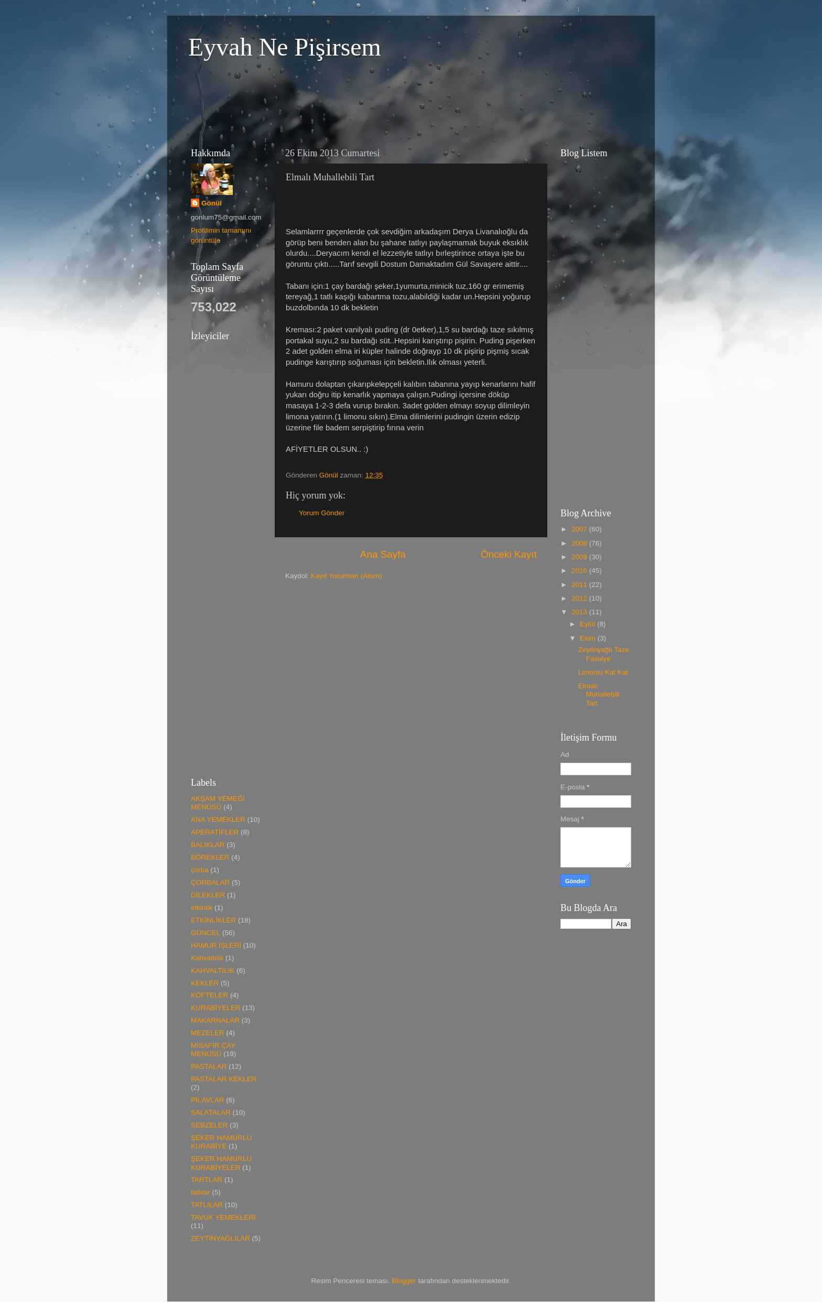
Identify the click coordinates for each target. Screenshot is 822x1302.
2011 (580, 585)
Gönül (211, 203)
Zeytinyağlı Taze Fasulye (603, 654)
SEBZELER (209, 1125)
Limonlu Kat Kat (603, 672)
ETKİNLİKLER (213, 920)
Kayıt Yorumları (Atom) (346, 576)
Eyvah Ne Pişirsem (284, 47)
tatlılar (200, 1192)
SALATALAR (211, 1112)
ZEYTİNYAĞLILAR (220, 1238)
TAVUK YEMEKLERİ (223, 1217)
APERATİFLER (215, 832)
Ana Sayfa (383, 554)
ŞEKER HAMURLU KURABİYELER (221, 1163)
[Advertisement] (371, 101)
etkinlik (201, 908)
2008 (580, 543)
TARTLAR (206, 1180)
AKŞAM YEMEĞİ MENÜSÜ (218, 803)
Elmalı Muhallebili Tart (599, 694)
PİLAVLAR (207, 1100)
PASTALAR (209, 1066)
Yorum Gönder (321, 513)
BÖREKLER (210, 857)
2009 (580, 557)
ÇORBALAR (210, 882)
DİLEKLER (208, 895)
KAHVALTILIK (213, 970)
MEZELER (207, 1033)
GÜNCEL (205, 933)
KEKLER (205, 983)
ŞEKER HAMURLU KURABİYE (221, 1142)
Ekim (589, 638)
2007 (580, 529)
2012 (580, 598)
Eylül (588, 624)
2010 (580, 570)
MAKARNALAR (215, 1020)
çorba (200, 870)
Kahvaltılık (207, 958)
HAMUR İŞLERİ (216, 945)
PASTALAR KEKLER (224, 1079)
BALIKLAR (208, 845)
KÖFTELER (209, 995)
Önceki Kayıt (509, 554)
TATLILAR (207, 1205)
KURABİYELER (216, 1008)
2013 (580, 612)
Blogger (404, 1281)
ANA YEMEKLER (218, 819)
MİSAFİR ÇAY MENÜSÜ (213, 1049)
